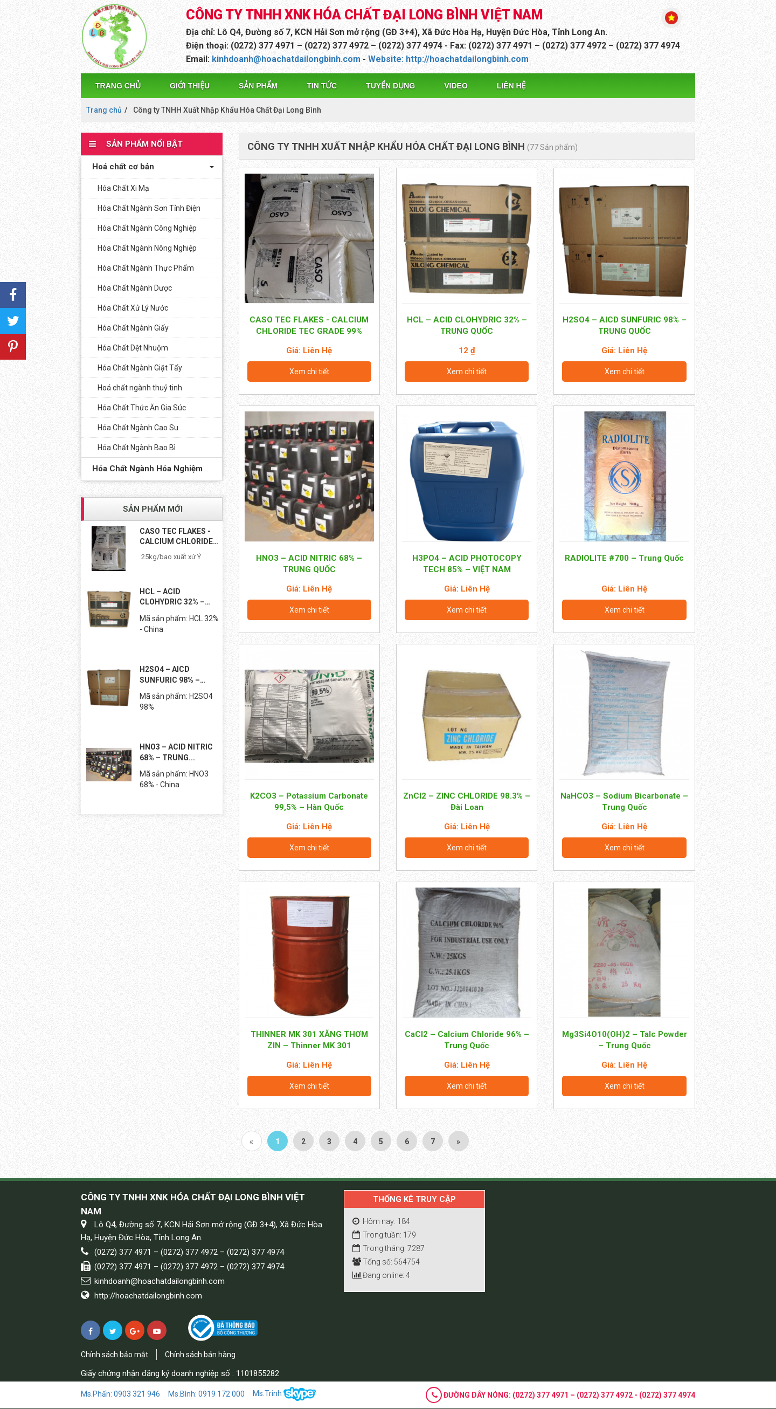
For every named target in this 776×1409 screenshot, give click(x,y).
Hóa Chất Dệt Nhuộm (133, 347)
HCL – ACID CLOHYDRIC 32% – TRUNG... (172, 597)
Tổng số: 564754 (386, 1261)
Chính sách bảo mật (114, 1354)
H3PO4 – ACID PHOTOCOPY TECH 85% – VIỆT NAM (467, 563)
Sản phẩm (258, 85)
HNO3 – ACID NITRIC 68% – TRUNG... (176, 752)
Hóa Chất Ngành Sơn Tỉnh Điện (149, 208)
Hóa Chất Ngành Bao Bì (137, 447)
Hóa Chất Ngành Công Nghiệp (147, 228)
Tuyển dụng (390, 85)
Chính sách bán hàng (200, 1354)
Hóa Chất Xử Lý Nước (133, 308)
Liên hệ (511, 85)
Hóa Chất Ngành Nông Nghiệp (147, 248)
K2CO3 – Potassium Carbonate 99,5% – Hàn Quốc (309, 801)
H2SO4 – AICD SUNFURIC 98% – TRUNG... (170, 675)
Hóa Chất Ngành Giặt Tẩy (140, 367)
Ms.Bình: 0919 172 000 (206, 1394)
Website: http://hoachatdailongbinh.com (448, 59)
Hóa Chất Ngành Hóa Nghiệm (145, 468)
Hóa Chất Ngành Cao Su (138, 427)
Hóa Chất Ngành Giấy (133, 328)
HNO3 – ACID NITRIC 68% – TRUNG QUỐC (309, 563)
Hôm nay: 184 (381, 1221)
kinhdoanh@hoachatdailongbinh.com (286, 59)
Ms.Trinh (284, 1394)
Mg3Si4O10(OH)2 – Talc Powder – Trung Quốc (624, 1039)
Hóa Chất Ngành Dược (135, 288)
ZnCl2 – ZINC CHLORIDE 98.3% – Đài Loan (466, 801)
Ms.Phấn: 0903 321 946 (120, 1394)
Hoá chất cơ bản (120, 166)
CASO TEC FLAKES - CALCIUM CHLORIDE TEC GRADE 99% (309, 325)
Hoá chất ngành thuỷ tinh (140, 387)
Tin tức (322, 85)
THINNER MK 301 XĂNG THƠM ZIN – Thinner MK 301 (309, 1039)
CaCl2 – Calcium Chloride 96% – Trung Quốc (467, 1039)
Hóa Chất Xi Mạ (123, 188)
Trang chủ (118, 85)
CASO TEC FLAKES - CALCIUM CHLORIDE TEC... (176, 537)
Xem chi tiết (309, 371)
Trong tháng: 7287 (388, 1248)
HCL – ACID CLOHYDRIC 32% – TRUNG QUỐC (467, 325)
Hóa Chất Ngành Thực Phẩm (146, 268)
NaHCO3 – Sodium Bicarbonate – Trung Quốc (624, 801)
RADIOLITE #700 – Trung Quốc (624, 558)
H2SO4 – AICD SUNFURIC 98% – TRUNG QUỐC (625, 325)
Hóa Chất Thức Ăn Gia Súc (142, 407)
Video (456, 85)
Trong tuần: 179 (384, 1235)
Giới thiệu (190, 85)
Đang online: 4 (381, 1275)
